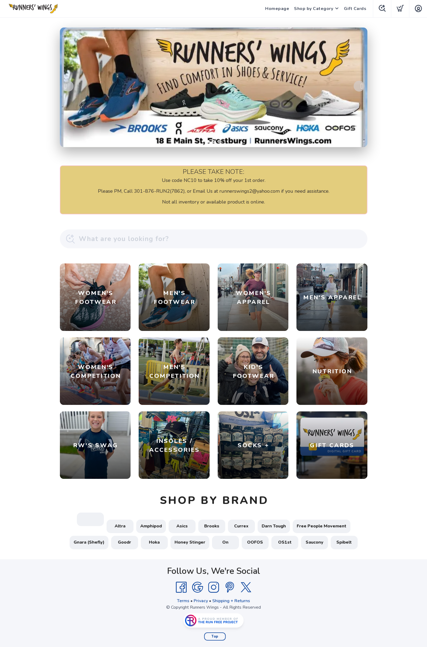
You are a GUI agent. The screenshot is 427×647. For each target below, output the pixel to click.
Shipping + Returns (231, 601)
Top (214, 636)
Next (359, 86)
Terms (183, 601)
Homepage (277, 9)
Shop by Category (313, 9)
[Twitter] (246, 587)
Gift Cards (355, 9)
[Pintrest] (230, 587)
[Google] (197, 587)
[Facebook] (181, 587)
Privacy (201, 601)
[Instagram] (214, 587)
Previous (68, 86)
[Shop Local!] (213, 87)
